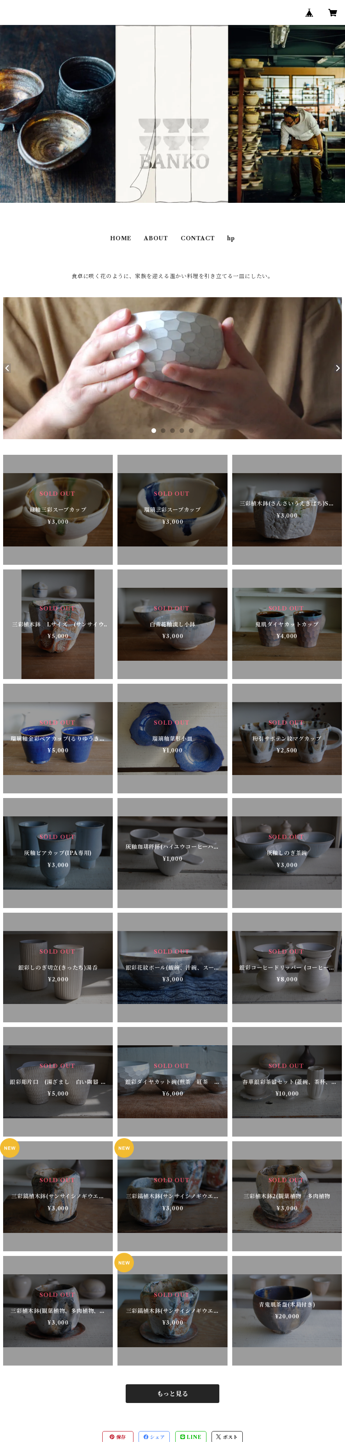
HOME (121, 238)
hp (231, 238)
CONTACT (198, 238)
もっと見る (172, 1394)
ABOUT (156, 238)
